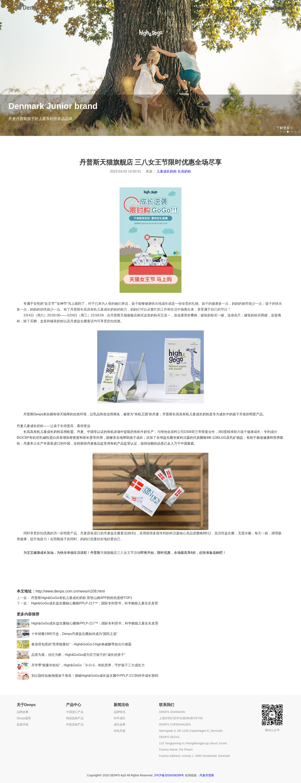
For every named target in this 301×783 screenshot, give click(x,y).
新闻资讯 (170, 8)
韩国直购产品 (75, 718)
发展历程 (22, 724)
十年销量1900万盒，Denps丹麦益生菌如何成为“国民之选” (67, 634)
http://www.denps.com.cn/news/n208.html (70, 591)
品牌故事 (22, 712)
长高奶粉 (184, 171)
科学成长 (119, 718)
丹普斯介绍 (97, 8)
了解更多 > (284, 128)
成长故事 (119, 724)
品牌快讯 (119, 712)
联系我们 (201, 8)
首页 (68, 8)
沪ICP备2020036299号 (169, 775)
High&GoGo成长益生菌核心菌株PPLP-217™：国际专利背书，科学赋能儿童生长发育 (94, 603)
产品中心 (135, 8)
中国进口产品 (75, 712)
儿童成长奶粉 (167, 171)
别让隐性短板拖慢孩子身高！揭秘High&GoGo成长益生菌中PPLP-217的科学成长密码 (87, 676)
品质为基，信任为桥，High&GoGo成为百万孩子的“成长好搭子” (71, 655)
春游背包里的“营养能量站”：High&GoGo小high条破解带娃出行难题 (74, 644)
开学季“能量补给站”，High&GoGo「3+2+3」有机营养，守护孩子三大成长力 (81, 665)
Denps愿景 (24, 718)
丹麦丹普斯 (206, 775)
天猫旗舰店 (234, 8)
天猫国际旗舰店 (272, 8)
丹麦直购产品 (75, 724)
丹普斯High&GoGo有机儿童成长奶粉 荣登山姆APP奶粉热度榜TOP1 (81, 598)
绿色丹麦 (119, 730)
